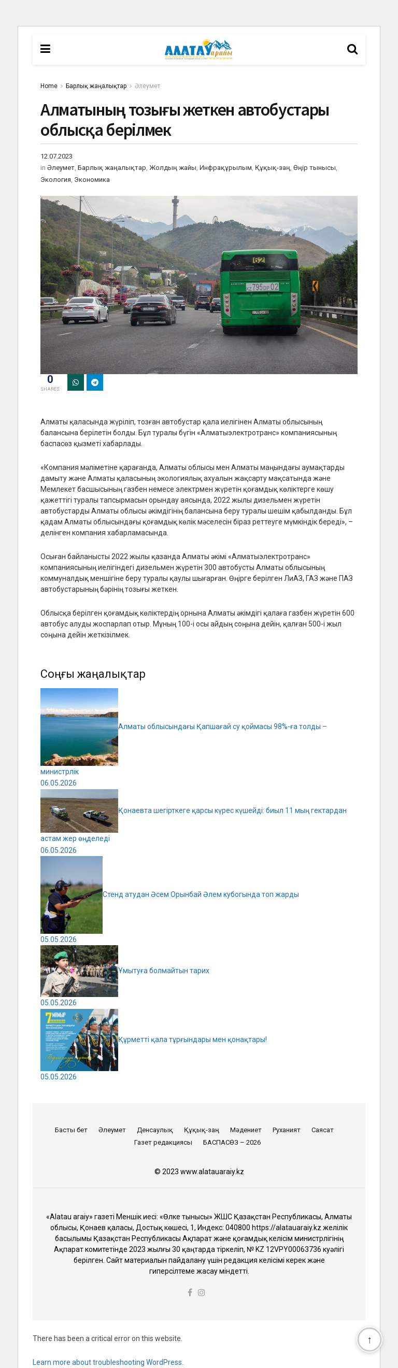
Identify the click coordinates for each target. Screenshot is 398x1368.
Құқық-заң (272, 168)
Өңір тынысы (314, 168)
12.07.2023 (56, 156)
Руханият (287, 1130)
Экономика (92, 179)
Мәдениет (246, 1130)
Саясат (322, 1130)
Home (49, 86)
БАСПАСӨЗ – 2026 (232, 1142)
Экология (55, 179)
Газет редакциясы (163, 1142)
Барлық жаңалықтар (96, 86)
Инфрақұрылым (226, 168)
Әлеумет (147, 86)
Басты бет (71, 1130)
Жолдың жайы (172, 168)
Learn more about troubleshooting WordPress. (108, 1362)
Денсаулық (155, 1130)
